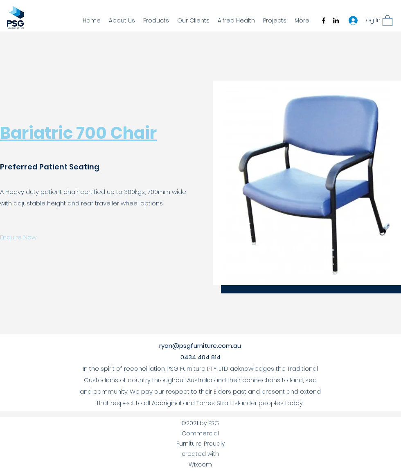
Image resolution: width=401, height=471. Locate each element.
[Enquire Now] (18, 237)
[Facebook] (324, 20)
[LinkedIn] (336, 20)
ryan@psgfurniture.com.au (200, 345)
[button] (387, 20)
